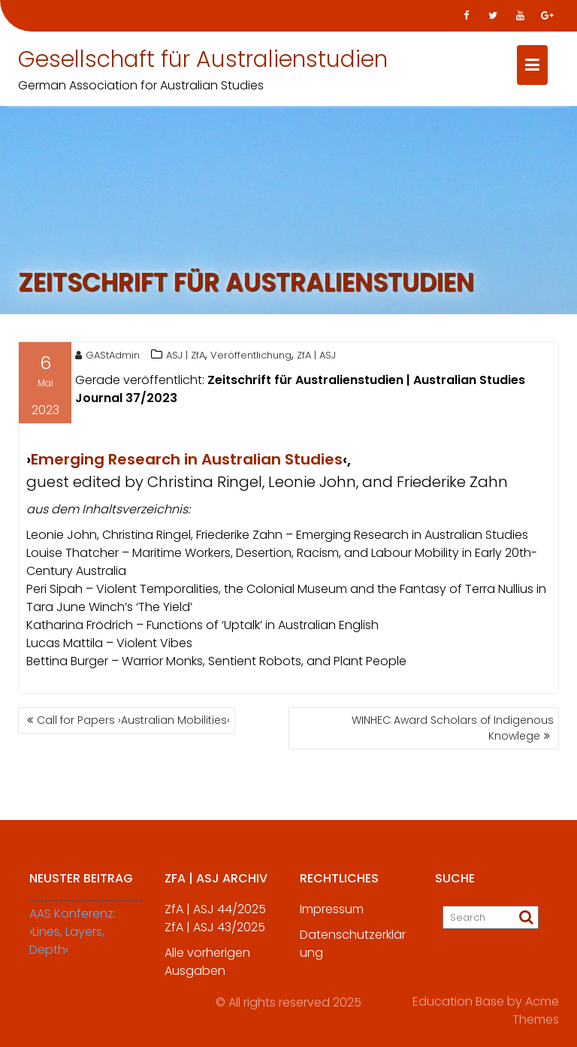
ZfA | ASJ (316, 357)
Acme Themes (535, 1008)
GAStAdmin (107, 357)
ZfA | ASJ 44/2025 (215, 915)
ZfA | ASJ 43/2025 (215, 933)
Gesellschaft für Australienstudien (203, 59)
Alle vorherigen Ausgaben (207, 967)
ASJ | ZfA (185, 357)
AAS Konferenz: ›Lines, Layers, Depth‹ (72, 937)
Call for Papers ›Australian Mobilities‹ (133, 720)
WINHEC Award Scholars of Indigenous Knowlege (453, 728)
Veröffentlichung (251, 357)
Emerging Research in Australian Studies (187, 461)
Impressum (332, 915)
